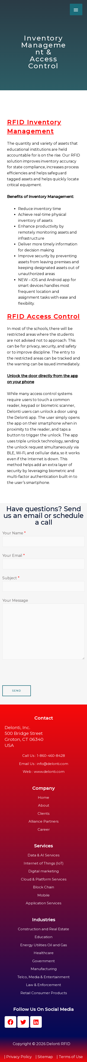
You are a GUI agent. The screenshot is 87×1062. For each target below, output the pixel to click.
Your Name (43, 539)
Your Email (43, 561)
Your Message (43, 629)
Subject (43, 584)
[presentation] (37, 676)
